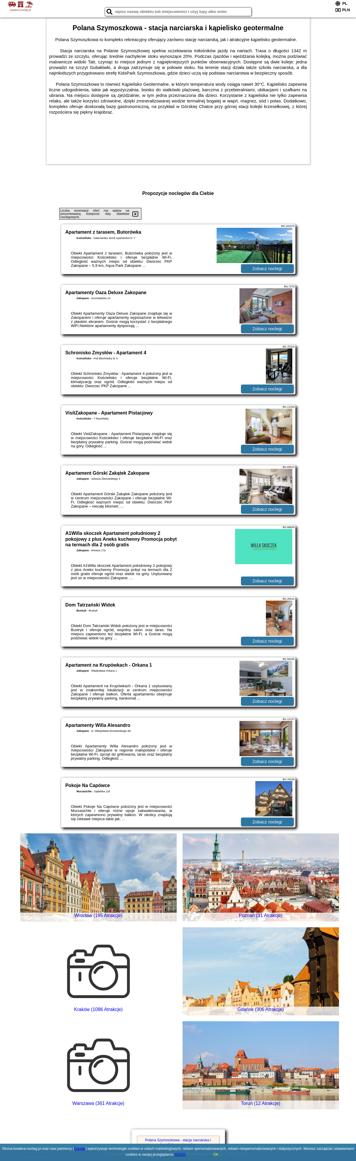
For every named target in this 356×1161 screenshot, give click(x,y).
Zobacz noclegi (267, 268)
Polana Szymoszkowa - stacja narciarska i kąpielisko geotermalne (178, 1142)
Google (79, 1149)
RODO (180, 1154)
